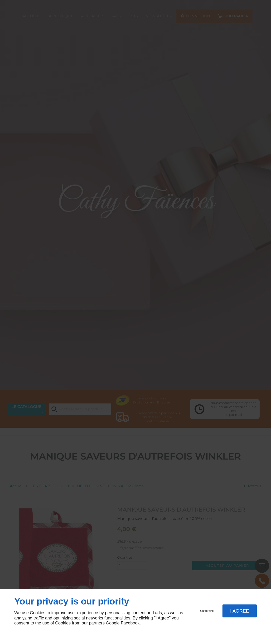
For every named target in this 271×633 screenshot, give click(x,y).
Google (113, 623)
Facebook (130, 623)
